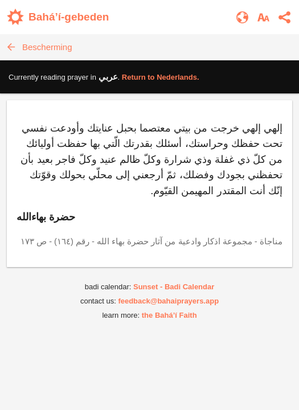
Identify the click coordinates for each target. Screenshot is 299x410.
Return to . (160, 77)
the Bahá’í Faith (169, 315)
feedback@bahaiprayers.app (168, 301)
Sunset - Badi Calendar (173, 286)
